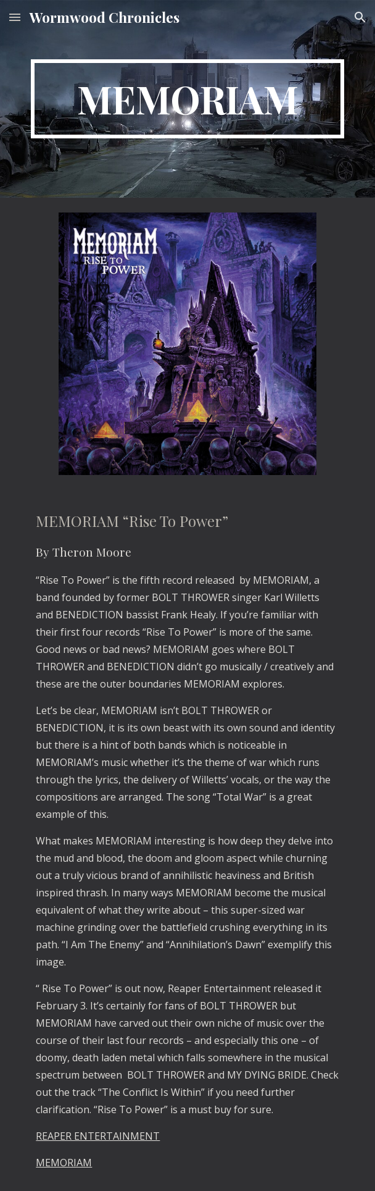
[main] (187, 98)
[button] (15, 17)
